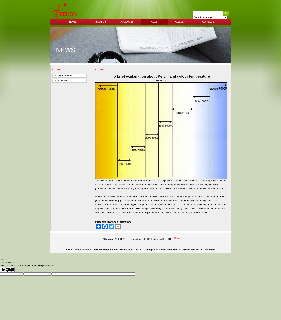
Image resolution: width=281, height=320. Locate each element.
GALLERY (181, 21)
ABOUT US (100, 21)
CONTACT (208, 21)
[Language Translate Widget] (210, 17)
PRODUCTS (127, 21)
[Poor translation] (10, 269)
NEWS (154, 21)
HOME (73, 21)
